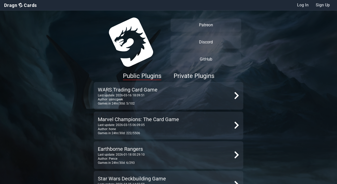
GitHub (206, 59)
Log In (303, 5)
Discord (206, 42)
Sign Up (323, 5)
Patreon (206, 24)
